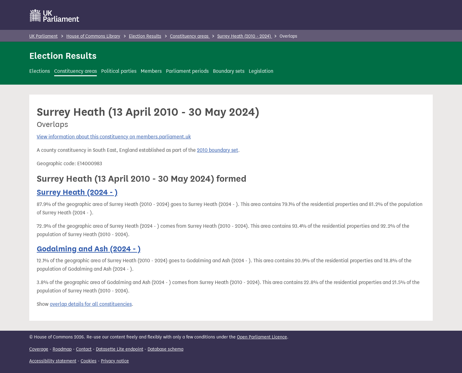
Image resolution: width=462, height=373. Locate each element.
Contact (84, 349)
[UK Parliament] (54, 15)
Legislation (261, 71)
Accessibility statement (52, 361)
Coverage (38, 349)
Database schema (165, 349)
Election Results (145, 36)
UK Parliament (43, 36)
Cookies (89, 361)
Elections (39, 71)
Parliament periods (187, 71)
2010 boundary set (217, 150)
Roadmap (62, 349)
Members (151, 71)
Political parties (118, 71)
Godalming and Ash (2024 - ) (89, 249)
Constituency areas (190, 36)
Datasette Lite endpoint (119, 349)
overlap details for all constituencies (91, 304)
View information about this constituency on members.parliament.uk (114, 137)
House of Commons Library (93, 36)
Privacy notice (115, 361)
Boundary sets (228, 71)
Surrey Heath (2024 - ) (77, 192)
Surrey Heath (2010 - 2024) (244, 36)
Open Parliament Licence (262, 337)
